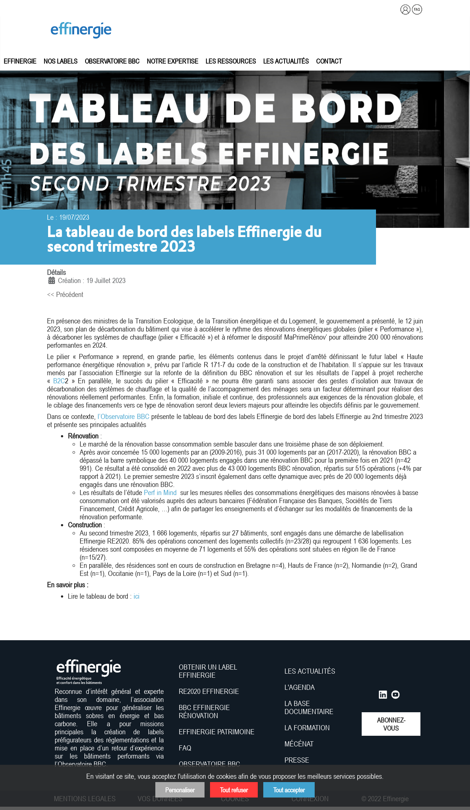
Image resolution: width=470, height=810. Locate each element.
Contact (329, 61)
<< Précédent (65, 294)
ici (137, 596)
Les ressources (231, 61)
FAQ (185, 747)
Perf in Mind (160, 492)
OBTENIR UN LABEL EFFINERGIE (208, 671)
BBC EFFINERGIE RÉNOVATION (204, 711)
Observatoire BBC (112, 61)
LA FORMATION (307, 727)
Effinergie (20, 61)
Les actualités (286, 61)
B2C (60, 380)
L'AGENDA (301, 687)
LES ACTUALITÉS (310, 671)
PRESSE (297, 760)
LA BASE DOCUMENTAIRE (309, 707)
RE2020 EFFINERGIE (209, 691)
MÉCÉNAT (299, 743)
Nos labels (60, 61)
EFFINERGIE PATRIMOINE (216, 731)
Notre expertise (172, 61)
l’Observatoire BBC (123, 416)
